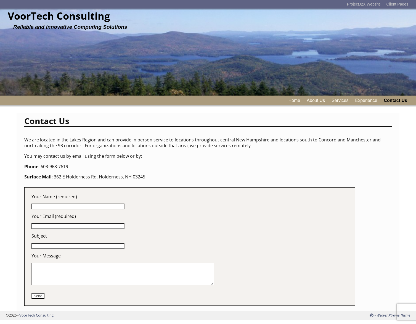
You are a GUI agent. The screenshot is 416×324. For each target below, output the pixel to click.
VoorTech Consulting (59, 16)
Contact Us (395, 100)
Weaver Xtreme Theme (393, 319)
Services (340, 100)
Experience (366, 100)
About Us (316, 100)
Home (294, 100)
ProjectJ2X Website (364, 4)
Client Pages (397, 4)
